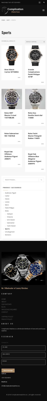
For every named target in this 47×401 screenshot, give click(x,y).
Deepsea (10, 217)
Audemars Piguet (10, 193)
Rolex (7, 211)
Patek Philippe (9, 208)
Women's (8, 235)
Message (5, 361)
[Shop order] (35, 41)
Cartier (7, 196)
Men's (7, 205)
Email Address (6, 354)
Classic (7, 199)
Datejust (10, 214)
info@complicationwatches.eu (11, 386)
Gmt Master (11, 220)
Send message (8, 370)
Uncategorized (9, 232)
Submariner (10, 223)
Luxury (7, 202)
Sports (7, 229)
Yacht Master (11, 226)
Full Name (5, 347)
